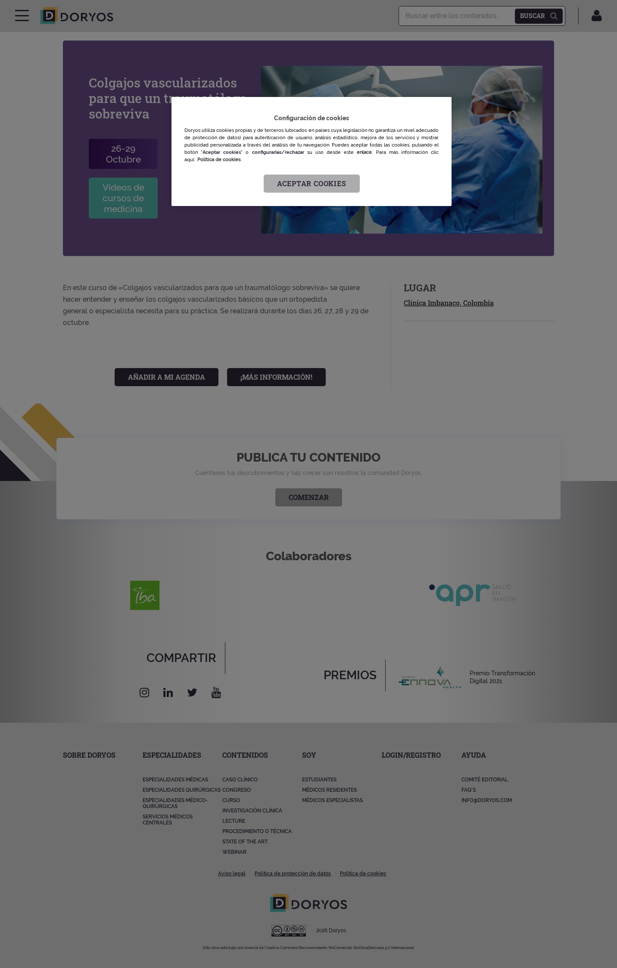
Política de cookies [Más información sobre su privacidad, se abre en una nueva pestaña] (218, 159)
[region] (311, 151)
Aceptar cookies (311, 183)
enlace (364, 152)
